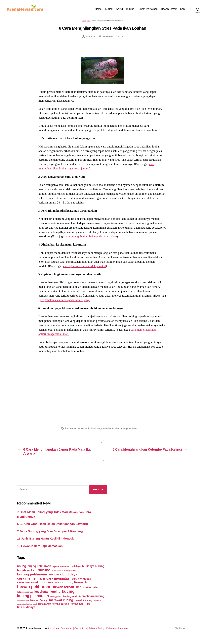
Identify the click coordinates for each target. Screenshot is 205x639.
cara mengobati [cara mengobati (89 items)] (81, 578)
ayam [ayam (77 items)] (56, 566)
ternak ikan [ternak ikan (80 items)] (76, 603)
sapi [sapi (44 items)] (35, 604)
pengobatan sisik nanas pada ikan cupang (64, 300)
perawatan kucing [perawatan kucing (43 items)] (24, 604)
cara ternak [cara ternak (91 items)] (47, 582)
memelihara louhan (110, 428)
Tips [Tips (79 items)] (87, 603)
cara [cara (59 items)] (51, 574)
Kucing (108, 9)
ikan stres (82, 428)
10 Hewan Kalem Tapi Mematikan (40, 546)
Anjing (119, 9)
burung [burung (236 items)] (44, 570)
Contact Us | (81, 628)
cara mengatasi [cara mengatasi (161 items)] (58, 578)
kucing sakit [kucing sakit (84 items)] (70, 596)
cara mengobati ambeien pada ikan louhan (91, 236)
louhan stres (94, 428)
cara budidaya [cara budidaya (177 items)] (65, 574)
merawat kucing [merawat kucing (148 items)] (61, 600)
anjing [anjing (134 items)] (21, 566)
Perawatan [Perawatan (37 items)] (97, 600)
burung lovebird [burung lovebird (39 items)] (70, 571)
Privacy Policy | (97, 628)
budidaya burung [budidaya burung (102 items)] (93, 566)
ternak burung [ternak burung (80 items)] (60, 603)
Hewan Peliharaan (147, 9)
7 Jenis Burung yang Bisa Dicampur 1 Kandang (50, 531)
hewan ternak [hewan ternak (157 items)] (63, 587)
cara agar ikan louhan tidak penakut (84, 266)
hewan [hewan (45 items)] (58, 583)
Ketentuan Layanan (117, 628)
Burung (130, 9)
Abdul (92, 36)
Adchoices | (54, 628)
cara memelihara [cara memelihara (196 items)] (31, 578)
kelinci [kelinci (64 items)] (96, 587)
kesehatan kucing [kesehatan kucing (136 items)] (47, 591)
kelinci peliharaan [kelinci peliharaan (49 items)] (25, 592)
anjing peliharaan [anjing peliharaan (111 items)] (39, 566)
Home (98, 9)
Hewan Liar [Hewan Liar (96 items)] (81, 582)
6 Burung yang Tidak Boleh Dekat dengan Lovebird (52, 523)
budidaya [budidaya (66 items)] (76, 566)
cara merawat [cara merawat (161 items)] (27, 582)
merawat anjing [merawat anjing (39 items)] (23, 601)
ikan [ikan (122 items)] (78, 587)
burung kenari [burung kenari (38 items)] (57, 571)
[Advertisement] (102, 389)
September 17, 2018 (113, 36)
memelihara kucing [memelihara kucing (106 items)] (91, 596)
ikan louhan (70, 428)
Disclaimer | (67, 628)
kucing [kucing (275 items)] (68, 591)
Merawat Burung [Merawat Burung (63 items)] (39, 600)
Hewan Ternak (169, 9)
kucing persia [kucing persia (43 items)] (56, 597)
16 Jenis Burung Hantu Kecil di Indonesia (45, 538)
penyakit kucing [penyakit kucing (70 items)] (83, 600)
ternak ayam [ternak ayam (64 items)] (44, 604)
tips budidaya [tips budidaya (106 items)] (26, 607)
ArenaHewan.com (36, 628)
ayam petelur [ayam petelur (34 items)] (64, 566)
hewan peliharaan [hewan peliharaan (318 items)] (34, 586)
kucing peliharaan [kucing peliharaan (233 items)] (33, 596)
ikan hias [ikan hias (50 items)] (87, 587)
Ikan (182, 9)
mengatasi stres (129, 428)
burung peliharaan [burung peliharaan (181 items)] (32, 574)
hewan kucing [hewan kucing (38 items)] (67, 583)
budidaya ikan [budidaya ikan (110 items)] (26, 570)
